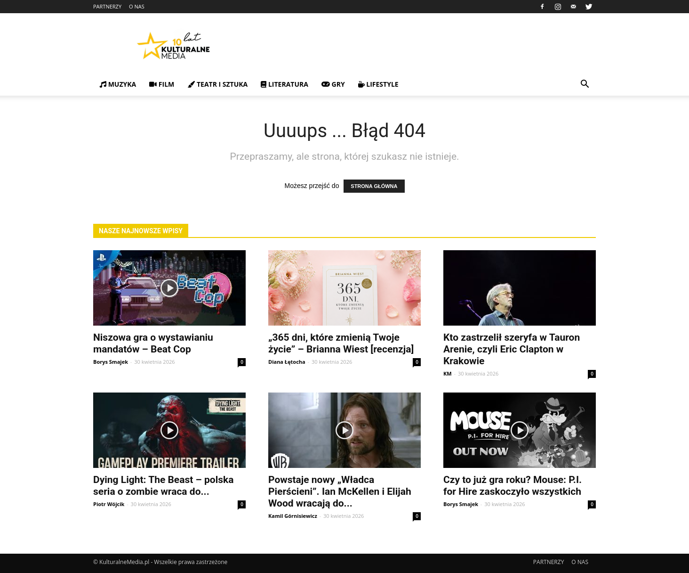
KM (447, 373)
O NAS (136, 6)
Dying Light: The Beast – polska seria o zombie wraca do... (163, 485)
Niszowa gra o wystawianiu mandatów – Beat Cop (153, 343)
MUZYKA (118, 84)
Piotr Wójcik (108, 504)
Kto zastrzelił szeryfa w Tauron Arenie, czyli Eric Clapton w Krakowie (511, 349)
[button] (584, 85)
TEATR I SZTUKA (217, 84)
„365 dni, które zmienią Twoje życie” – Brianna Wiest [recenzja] (341, 343)
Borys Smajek (110, 361)
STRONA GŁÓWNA (374, 186)
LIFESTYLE (378, 84)
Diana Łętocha (286, 361)
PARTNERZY (107, 6)
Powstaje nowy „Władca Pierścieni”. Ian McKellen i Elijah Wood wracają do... (339, 491)
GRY (333, 84)
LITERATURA (284, 84)
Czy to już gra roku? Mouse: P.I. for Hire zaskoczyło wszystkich (512, 485)
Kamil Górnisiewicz (292, 515)
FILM (161, 84)
